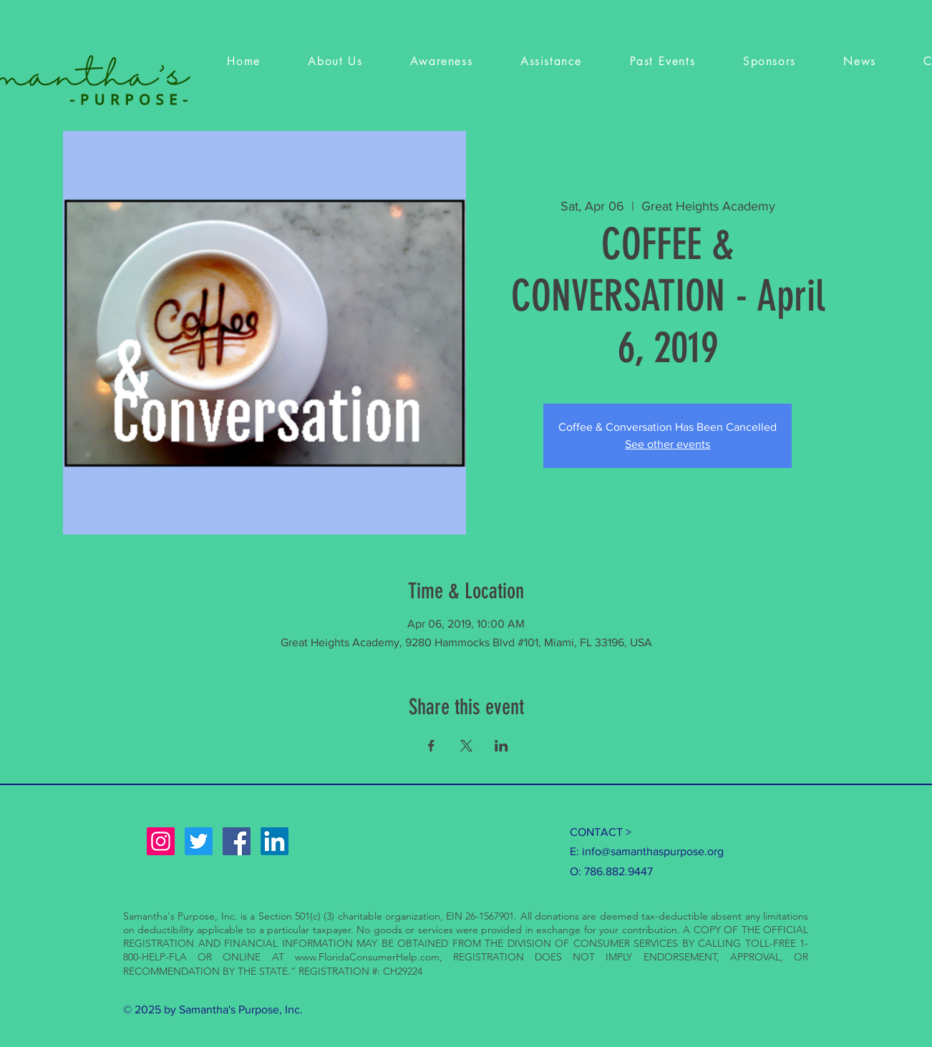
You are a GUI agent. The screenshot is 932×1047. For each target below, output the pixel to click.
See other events (667, 444)
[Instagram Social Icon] (161, 841)
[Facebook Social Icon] (237, 841)
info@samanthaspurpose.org (653, 851)
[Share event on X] (466, 745)
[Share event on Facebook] (431, 745)
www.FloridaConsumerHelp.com (367, 956)
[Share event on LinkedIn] (501, 745)
